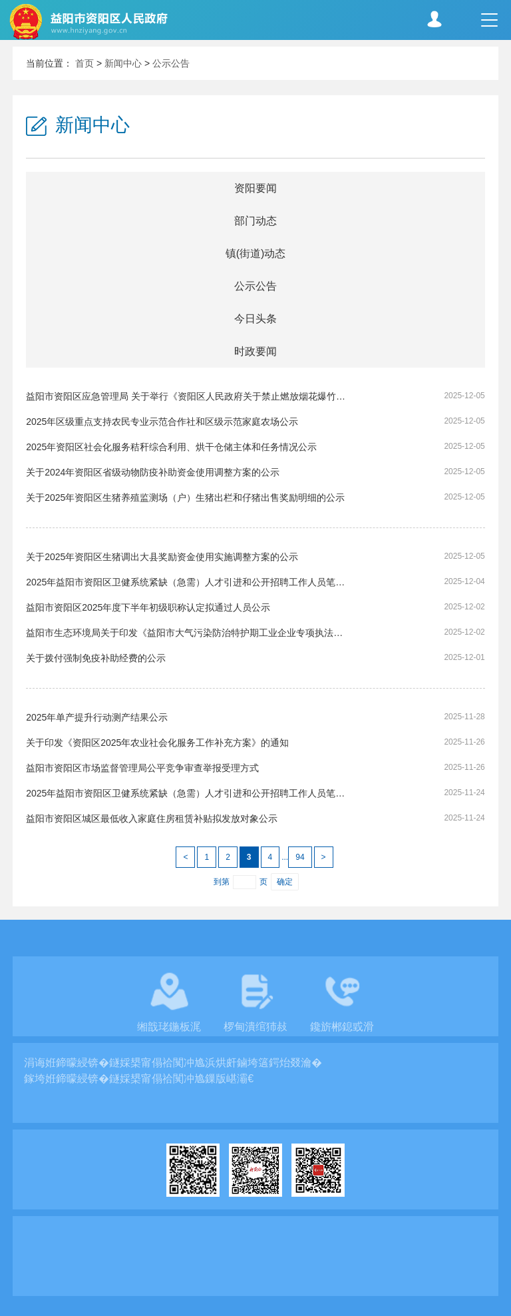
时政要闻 (255, 351)
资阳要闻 (255, 188)
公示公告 (171, 63)
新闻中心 (123, 63)
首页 (84, 63)
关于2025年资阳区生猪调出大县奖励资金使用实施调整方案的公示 (162, 556)
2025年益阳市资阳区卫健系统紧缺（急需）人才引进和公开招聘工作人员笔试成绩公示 (186, 582)
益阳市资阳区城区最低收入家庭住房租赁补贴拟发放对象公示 (151, 818)
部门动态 (255, 220)
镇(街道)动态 (256, 253)
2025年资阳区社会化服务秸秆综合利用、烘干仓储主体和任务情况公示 (171, 447)
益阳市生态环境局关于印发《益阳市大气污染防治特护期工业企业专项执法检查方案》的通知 (186, 632)
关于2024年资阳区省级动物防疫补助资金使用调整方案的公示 (152, 472)
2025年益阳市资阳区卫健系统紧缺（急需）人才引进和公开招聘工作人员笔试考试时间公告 (186, 793)
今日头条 (255, 318)
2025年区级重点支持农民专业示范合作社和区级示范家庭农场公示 (162, 421)
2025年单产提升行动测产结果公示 (97, 717)
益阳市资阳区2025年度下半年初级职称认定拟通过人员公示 (148, 607)
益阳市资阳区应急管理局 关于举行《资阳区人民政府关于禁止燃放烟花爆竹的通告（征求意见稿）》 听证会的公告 (186, 396)
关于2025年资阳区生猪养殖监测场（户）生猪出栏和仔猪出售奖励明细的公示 (185, 497)
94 (299, 857)
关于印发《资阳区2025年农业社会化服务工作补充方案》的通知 (157, 742)
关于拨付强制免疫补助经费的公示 (96, 658)
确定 (285, 881)
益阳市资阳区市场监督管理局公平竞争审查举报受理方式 (142, 768)
